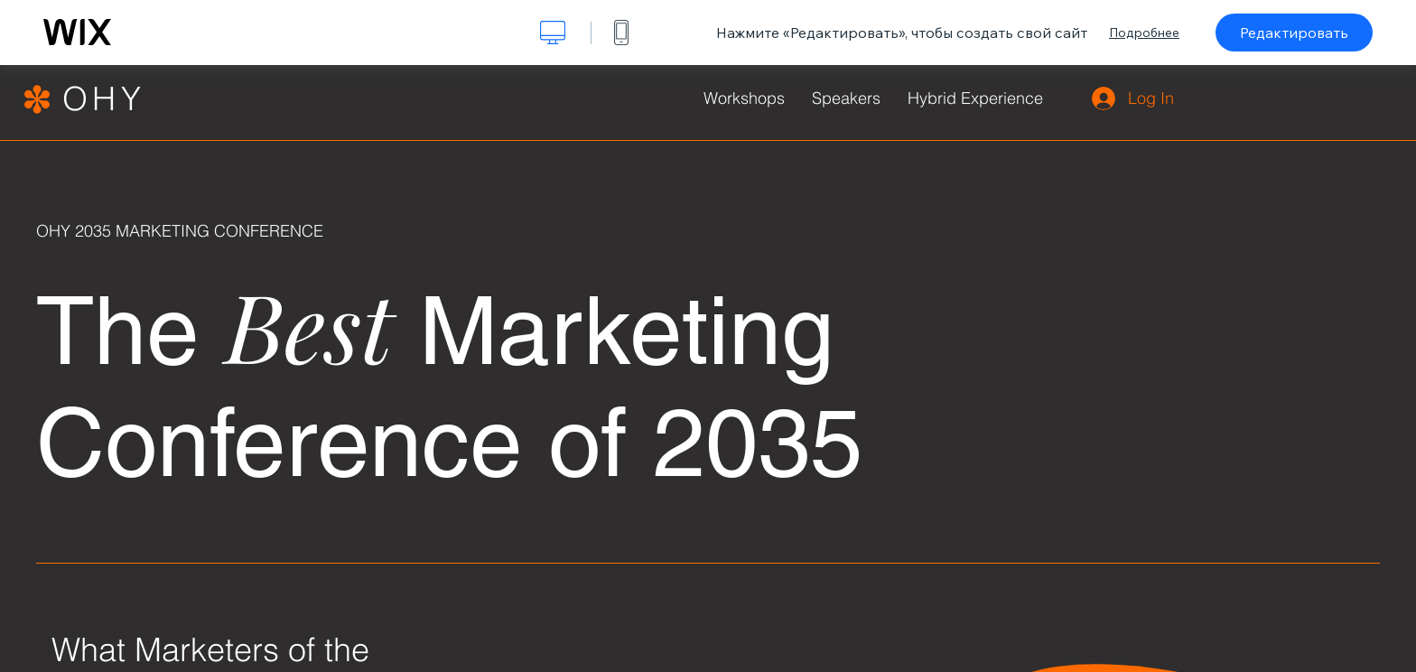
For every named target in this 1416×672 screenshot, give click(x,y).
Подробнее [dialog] (1144, 32)
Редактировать (1294, 32)
